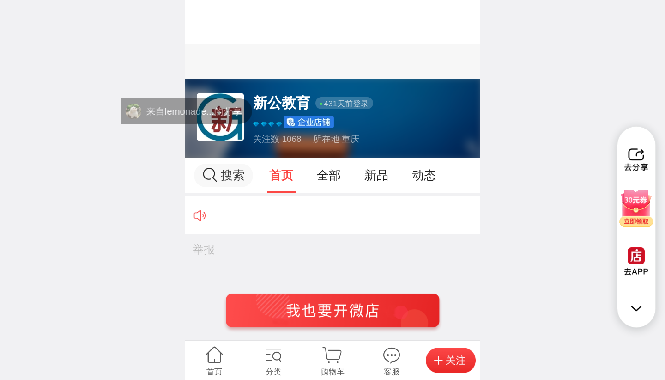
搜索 (224, 175)
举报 (204, 250)
